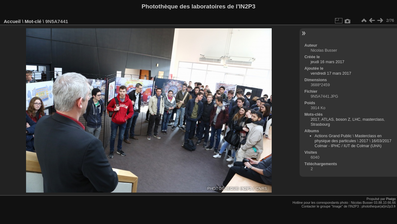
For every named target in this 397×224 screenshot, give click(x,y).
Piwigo (391, 199)
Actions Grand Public (333, 135)
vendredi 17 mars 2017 (330, 73)
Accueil (12, 21)
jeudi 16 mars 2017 (327, 61)
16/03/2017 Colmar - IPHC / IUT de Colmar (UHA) (352, 143)
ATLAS (327, 119)
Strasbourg (320, 124)
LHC (356, 119)
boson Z (343, 119)
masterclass (373, 119)
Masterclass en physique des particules (347, 138)
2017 (314, 119)
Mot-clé (33, 21)
